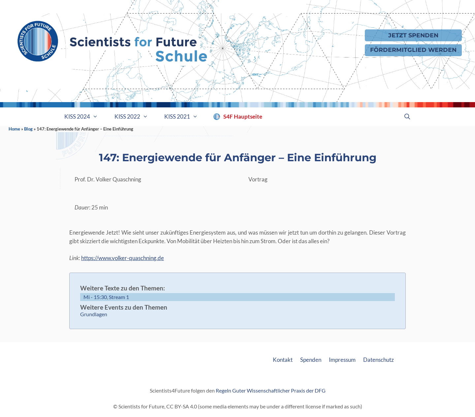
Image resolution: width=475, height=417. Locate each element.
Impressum (342, 359)
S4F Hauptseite (242, 116)
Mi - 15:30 (95, 297)
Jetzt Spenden (413, 35)
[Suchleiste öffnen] (407, 116)
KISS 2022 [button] (135, 116)
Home (14, 129)
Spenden (310, 359)
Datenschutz (378, 359)
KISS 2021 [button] (185, 116)
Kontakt (283, 359)
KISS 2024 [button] (85, 116)
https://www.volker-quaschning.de (122, 257)
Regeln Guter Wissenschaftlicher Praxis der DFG (271, 390)
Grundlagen (93, 314)
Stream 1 (119, 297)
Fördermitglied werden (413, 49)
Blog (28, 129)
